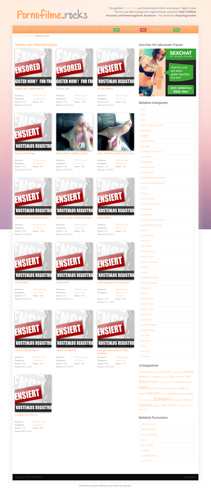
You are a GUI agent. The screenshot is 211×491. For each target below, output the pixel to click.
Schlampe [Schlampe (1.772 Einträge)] (148, 400)
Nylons (144, 293)
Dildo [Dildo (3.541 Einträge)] (172, 376)
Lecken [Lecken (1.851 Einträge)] (175, 388)
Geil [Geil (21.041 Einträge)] (143, 387)
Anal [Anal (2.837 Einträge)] (158, 372)
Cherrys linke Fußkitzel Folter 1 (32, 219)
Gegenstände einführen (153, 219)
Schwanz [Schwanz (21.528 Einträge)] (162, 399)
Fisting (144, 193)
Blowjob (145, 135)
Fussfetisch (120, 99)
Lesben (144, 272)
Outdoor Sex (147, 298)
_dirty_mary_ (147, 445)
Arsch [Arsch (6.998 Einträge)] (165, 371)
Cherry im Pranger (25, 154)
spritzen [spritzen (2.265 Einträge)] (156, 405)
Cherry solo (62, 89)
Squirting (145, 340)
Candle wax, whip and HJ (29, 89)
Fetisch (144, 188)
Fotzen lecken (148, 198)
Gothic (144, 230)
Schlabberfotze (149, 324)
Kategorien (62, 29)
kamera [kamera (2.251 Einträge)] (160, 388)
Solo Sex (145, 335)
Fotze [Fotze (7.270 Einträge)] (154, 381)
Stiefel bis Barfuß (66, 352)
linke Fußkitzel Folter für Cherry (116, 154)
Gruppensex (147, 235)
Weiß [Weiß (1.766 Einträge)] (190, 405)
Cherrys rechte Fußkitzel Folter (74, 219)
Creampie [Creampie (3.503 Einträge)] (155, 376)
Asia (143, 114)
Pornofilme (130, 8)
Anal (143, 109)
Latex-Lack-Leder (149, 261)
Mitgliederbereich (166, 30)
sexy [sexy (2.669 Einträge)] (191, 399)
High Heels (146, 245)
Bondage (145, 146)
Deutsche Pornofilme (24, 35)
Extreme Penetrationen (153, 182)
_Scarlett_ (146, 450)
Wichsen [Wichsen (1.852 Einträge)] (142, 409)
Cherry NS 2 (21, 284)
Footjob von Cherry (26, 417)
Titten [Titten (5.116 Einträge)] (172, 405)
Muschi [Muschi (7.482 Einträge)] (154, 393)
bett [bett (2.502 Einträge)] (182, 372)
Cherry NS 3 (104, 219)
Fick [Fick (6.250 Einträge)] (187, 376)
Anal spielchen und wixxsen (113, 284)
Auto (143, 119)
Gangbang (146, 214)
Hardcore (145, 240)
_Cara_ (144, 439)
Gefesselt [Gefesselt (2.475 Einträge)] (187, 381)
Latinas (144, 267)
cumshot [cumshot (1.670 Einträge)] (165, 377)
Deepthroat (147, 161)
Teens (144, 345)
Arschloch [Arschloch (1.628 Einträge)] (175, 372)
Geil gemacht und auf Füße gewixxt (113, 353)
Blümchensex (148, 140)
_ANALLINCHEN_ (149, 434)
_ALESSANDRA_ (149, 429)
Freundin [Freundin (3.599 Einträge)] (176, 382)
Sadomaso (146, 319)
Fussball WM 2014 (150, 203)
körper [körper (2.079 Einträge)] (168, 388)
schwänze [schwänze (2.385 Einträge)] (177, 399)
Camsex (111, 30)
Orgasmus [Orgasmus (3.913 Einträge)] (172, 393)
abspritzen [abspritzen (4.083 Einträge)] (148, 372)
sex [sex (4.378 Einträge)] (186, 399)
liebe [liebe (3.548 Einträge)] (181, 388)
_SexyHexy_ (146, 460)
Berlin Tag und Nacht (152, 125)
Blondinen (146, 130)
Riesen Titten (148, 309)
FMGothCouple (39, 95)
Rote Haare (146, 314)
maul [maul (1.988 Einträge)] (187, 388)
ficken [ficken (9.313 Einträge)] (144, 381)
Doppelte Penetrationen (153, 177)
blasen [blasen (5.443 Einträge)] (189, 372)
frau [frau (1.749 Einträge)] (160, 382)
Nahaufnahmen (149, 282)
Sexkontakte (135, 30)
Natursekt (146, 288)
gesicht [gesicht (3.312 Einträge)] (152, 388)
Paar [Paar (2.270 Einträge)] (182, 393)
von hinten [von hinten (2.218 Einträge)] (182, 405)
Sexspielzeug (147, 330)
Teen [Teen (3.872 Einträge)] (164, 405)
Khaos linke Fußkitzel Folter (72, 154)
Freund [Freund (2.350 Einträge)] (166, 382)
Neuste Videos (42, 29)
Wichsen (145, 356)
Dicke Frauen (121, 229)
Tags (95, 29)
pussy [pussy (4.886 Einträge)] (189, 393)
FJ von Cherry (105, 89)
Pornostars (81, 29)
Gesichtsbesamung (151, 224)
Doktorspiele (147, 172)
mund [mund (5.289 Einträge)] (143, 393)
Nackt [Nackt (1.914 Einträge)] (163, 393)
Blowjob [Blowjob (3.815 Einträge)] (144, 376)
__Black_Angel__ (149, 424)
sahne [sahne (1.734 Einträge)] (141, 400)
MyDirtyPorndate (150, 277)
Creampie (146, 156)
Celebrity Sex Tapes (151, 151)
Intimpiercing (38, 99)
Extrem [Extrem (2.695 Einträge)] (180, 376)
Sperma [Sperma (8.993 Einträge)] (145, 404)
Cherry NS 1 (62, 284)
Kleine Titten (147, 256)
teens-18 (145, 351)
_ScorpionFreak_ (149, 455)
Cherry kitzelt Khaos (26, 352)
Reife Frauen (147, 303)
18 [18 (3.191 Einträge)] (140, 372)
